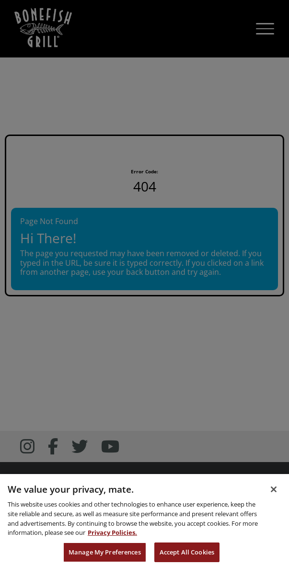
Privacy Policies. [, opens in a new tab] (112, 538)
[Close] (273, 495)
